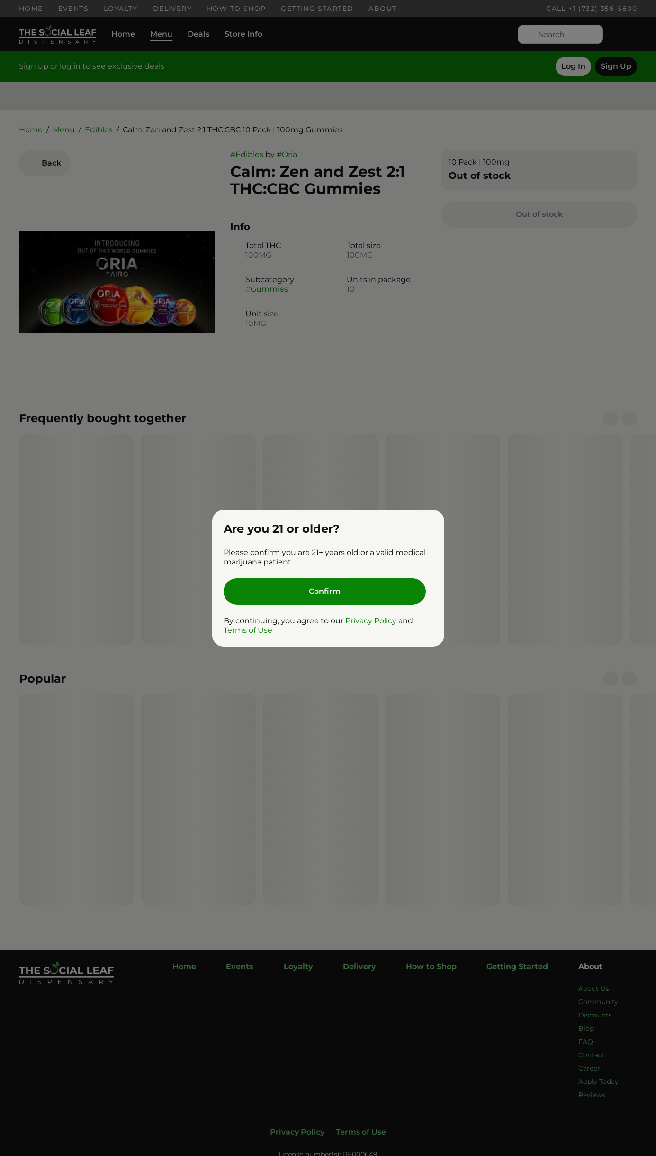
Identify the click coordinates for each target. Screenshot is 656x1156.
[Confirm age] (325, 591)
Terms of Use (248, 630)
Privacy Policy (370, 620)
